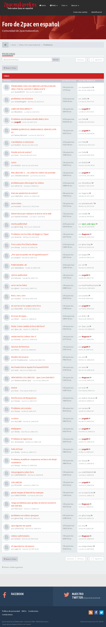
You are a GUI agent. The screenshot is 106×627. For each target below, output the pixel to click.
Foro (64, 5)
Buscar (75, 5)
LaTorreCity (19, 528)
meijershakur (87, 546)
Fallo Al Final (16, 449)
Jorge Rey (27, 621)
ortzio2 (17, 538)
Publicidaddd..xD (19, 264)
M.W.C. (17, 319)
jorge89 (85, 109)
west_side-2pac (88, 224)
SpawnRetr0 (19, 92)
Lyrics (13, 162)
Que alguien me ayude (21, 525)
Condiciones (33, 611)
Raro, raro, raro (18, 295)
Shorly (17, 431)
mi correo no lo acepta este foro (26, 305)
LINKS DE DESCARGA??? (21, 109)
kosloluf (17, 206)
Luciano (17, 298)
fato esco (18, 508)
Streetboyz (86, 183)
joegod (17, 257)
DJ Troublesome (21, 360)
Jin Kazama (19, 442)
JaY (83, 265)
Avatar (14, 387)
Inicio (42, 5)
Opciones (70, 559)
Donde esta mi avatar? (21, 152)
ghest (16, 288)
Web (54, 5)
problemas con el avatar (22, 98)
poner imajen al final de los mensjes (27, 492)
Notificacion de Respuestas (23, 398)
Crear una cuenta (80, 12)
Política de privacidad (11, 611)
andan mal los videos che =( (23, 336)
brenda (17, 339)
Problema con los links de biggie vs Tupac (30, 234)
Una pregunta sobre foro (22, 472)
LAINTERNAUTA (20, 475)
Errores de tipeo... (19, 316)
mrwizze (18, 237)
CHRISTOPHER (20, 495)
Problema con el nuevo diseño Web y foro (30, 119)
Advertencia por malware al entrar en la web (31, 213)
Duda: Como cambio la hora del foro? (28, 326)
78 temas (80, 60)
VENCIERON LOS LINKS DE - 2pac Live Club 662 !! (32, 377)
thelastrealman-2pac (22, 380)
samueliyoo (19, 268)
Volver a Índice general (12, 567)
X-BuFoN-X (18, 196)
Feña (84, 119)
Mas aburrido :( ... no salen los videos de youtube (33, 172)
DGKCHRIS (18, 308)
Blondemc (18, 112)
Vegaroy (85, 193)
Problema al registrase (21, 439)
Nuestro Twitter (86, 595)
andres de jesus (88, 398)
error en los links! (19, 285)
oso (83, 357)
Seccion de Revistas (20, 346)
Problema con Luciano (21, 408)
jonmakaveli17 (88, 203)
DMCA (24, 611)
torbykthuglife (20, 101)
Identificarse (96, 12)
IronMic (85, 213)
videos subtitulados (20, 536)
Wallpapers (16, 428)
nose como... (17, 203)
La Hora (14, 418)
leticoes (17, 278)
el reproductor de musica (22, 546)
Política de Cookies (24, 624)
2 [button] (91, 60)
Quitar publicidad (19, 275)
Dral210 (17, 145)
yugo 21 (17, 549)
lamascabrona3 (20, 135)
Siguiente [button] (98, 60)
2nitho (84, 98)
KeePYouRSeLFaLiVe (90, 285)
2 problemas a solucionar (22, 142)
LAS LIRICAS (16, 482)
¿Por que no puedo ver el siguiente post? (29, 254)
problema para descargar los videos (27, 183)
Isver (16, 155)
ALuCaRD (18, 421)
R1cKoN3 (18, 485)
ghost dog (18, 227)
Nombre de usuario (20, 357)
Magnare (85, 234)
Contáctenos (7, 614)
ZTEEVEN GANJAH (21, 175)
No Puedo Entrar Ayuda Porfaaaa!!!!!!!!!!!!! (30, 367)
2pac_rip (18, 329)
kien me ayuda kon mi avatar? (24, 193)
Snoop (17, 247)
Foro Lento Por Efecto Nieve (24, 244)
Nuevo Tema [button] (10, 68)
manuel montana (21, 216)
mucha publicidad (19, 224)
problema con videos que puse (25, 515)
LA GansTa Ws (87, 492)
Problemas (8, 54)
